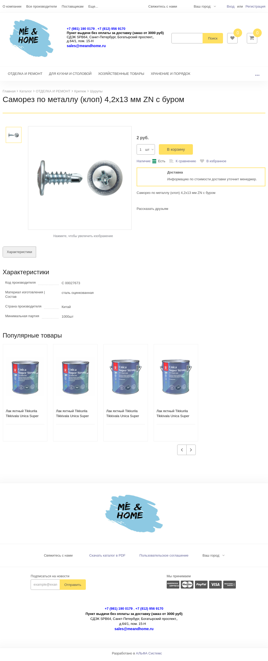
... (257, 76)
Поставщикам (72, 6)
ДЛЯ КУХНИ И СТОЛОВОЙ (70, 76)
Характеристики (19, 254)
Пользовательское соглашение (163, 558)
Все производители (41, 6)
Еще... (93, 6)
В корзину (176, 152)
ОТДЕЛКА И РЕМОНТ (25, 76)
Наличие (143, 164)
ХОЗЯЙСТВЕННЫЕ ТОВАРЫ (121, 76)
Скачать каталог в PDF (107, 558)
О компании (12, 6)
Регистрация (255, 6)
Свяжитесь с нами (58, 558)
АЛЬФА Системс (149, 656)
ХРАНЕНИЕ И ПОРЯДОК (170, 76)
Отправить (72, 587)
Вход (230, 6)
